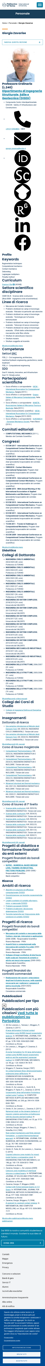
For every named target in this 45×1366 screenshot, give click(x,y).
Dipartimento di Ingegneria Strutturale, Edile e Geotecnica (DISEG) (22, 94)
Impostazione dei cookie (21, 1347)
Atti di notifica (8, 1306)
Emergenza (7, 1263)
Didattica (9, 550)
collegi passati (14, 699)
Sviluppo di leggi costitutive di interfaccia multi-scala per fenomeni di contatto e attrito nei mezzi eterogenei (23, 958)
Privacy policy (8, 1337)
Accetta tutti (21, 1361)
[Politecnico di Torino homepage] (15, 5)
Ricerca (7, 881)
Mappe (5, 1259)
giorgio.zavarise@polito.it (16, 148)
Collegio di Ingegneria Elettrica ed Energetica (23, 710)
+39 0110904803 (12, 129)
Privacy (5, 1267)
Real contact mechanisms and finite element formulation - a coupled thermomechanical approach (23, 1135)
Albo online (7, 1302)
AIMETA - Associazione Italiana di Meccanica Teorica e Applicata (23, 405)
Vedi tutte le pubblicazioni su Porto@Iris (20, 1017)
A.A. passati (13, 744)
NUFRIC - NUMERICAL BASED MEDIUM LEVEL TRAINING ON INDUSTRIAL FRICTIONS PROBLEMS (21, 868)
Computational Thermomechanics (19, 751)
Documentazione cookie (12, 1340)
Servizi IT (6, 1282)
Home (4, 23)
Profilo (7, 255)
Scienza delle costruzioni (16, 808)
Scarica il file (7, 284)
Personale (13, 23)
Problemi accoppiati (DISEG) (17, 906)
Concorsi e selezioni (11, 1274)
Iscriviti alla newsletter (12, 1291)
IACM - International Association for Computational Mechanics (23, 389)
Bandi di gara (7, 1278)
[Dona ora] (22, 1243)
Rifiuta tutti (21, 1354)
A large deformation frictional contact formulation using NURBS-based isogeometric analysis (24, 1033)
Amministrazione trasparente (15, 1297)
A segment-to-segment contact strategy (21, 1203)
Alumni (5, 1287)
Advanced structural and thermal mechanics (23, 783)
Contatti (5, 1254)
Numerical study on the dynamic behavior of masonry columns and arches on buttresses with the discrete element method (23, 1114)
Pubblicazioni (12, 996)
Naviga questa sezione (22, 42)
